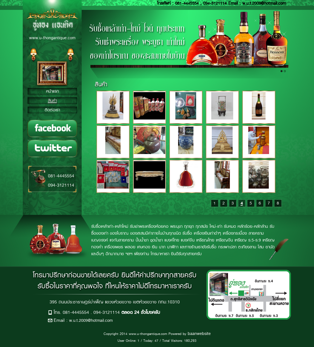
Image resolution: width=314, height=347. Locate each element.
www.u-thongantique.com (52, 38)
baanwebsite (199, 333)
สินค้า (52, 100)
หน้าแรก (52, 91)
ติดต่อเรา (52, 110)
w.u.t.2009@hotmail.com (91, 320)
